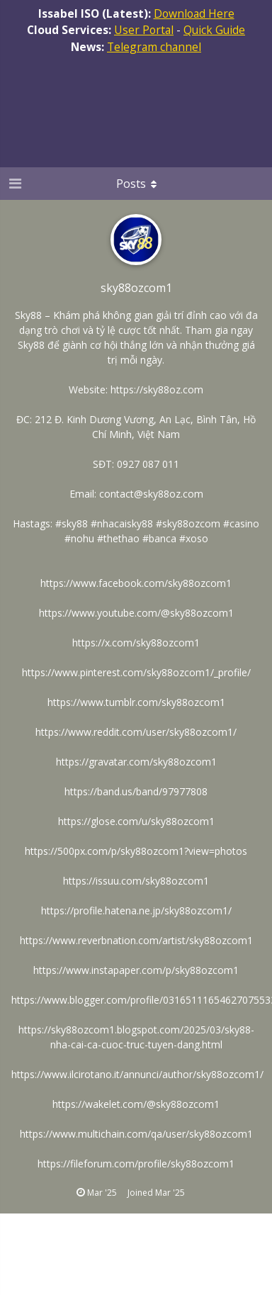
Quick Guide (214, 30)
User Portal (144, 30)
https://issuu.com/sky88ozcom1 (136, 880)
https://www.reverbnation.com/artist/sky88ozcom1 (136, 940)
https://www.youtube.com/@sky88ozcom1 (136, 613)
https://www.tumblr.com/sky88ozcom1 (136, 702)
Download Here (194, 13)
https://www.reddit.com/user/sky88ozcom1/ (136, 732)
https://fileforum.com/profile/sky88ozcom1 (136, 1163)
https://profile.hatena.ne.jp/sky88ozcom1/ (136, 910)
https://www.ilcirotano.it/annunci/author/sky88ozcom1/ (137, 1074)
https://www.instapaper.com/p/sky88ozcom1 (136, 970)
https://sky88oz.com (156, 389)
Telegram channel (154, 47)
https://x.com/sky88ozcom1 (136, 642)
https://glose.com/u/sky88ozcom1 (136, 821)
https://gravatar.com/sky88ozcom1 (136, 761)
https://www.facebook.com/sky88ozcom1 (136, 583)
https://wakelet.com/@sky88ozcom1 (136, 1104)
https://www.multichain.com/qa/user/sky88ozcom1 (136, 1133)
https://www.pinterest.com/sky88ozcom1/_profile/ (136, 672)
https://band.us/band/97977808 (136, 791)
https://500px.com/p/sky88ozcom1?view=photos (136, 851)
